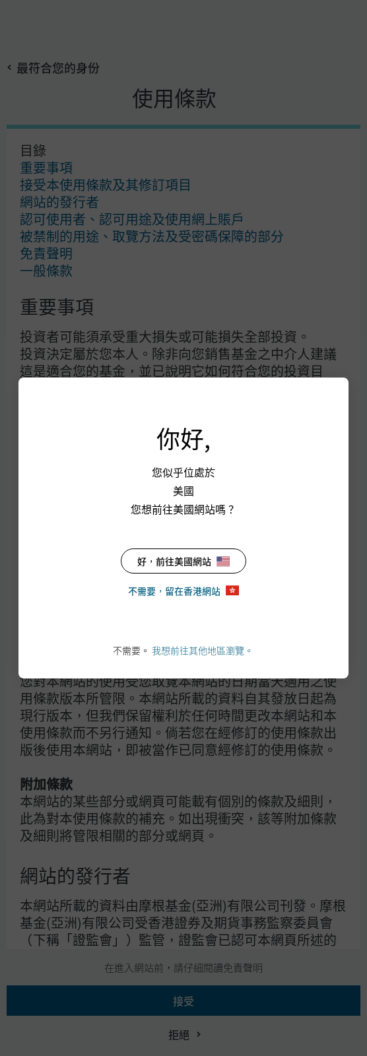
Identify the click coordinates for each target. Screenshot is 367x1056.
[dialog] (183, 528)
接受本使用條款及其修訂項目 (105, 184)
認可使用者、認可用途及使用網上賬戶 (132, 218)
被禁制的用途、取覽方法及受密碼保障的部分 (152, 236)
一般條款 (46, 270)
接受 (183, 1000)
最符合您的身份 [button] (58, 67)
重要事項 (46, 167)
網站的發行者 (59, 201)
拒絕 (178, 1034)
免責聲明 (46, 253)
